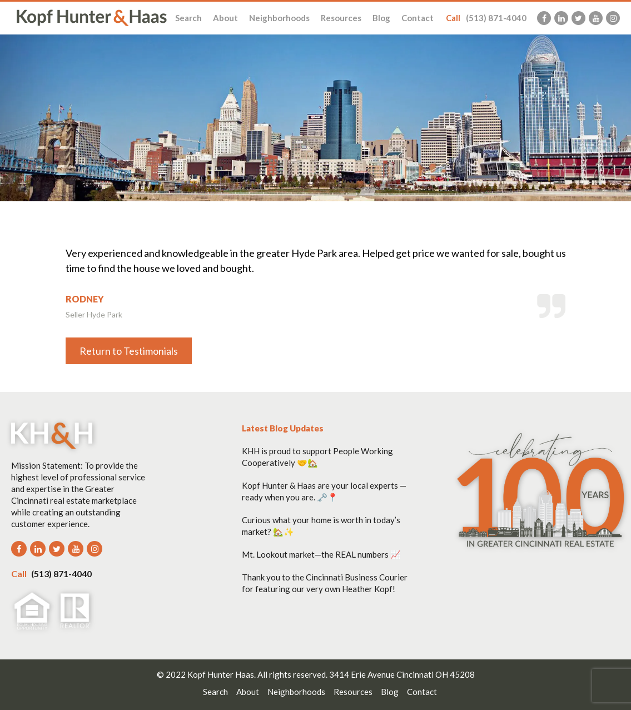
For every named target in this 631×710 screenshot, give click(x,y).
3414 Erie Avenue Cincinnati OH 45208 (402, 674)
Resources (341, 18)
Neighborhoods (279, 18)
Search (188, 18)
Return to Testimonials (129, 351)
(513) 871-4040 (486, 18)
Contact (417, 18)
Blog (381, 18)
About (225, 18)
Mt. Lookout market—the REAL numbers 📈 (321, 554)
